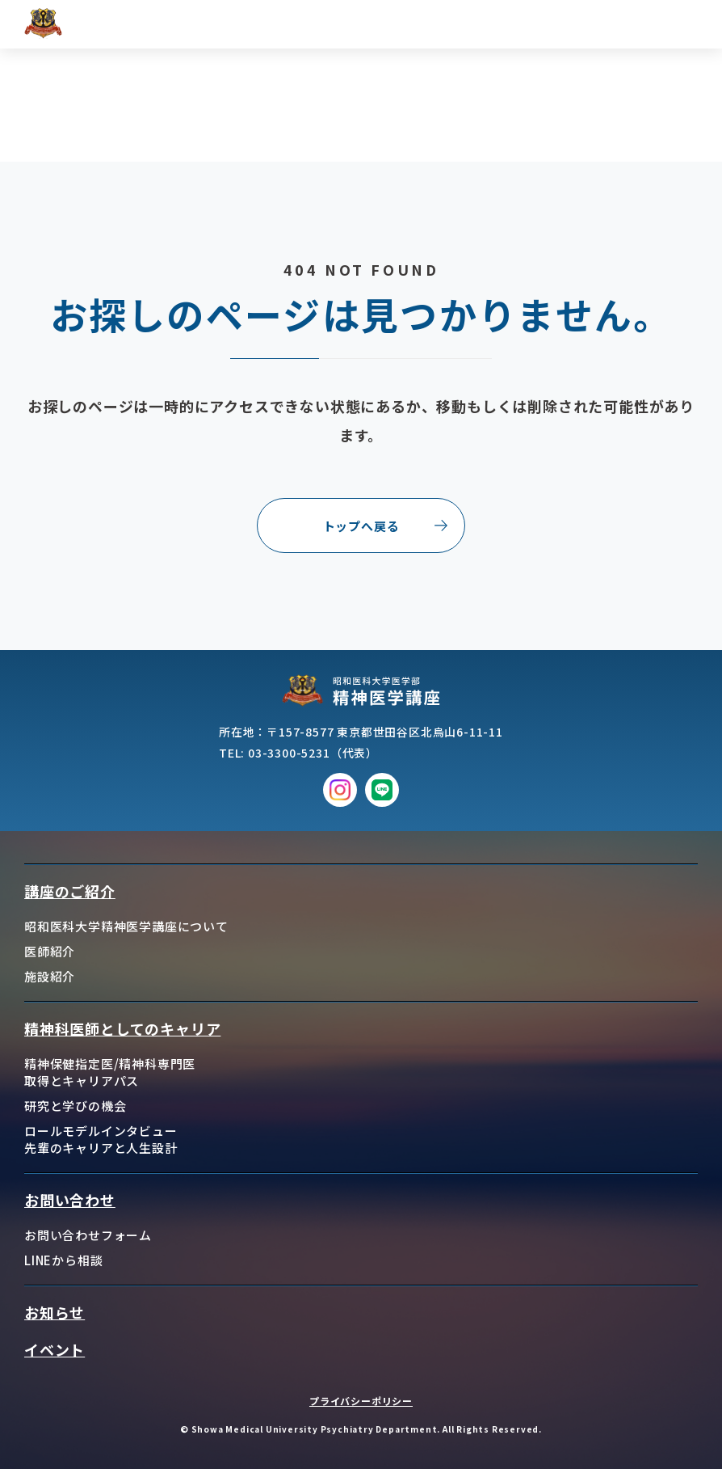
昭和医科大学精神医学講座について (126, 926)
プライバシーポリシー (361, 1401)
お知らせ (54, 1312)
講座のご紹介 (69, 890)
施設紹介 (49, 976)
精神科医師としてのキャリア (122, 1028)
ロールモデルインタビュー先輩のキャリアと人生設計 (101, 1139)
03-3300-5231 (289, 753)
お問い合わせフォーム (88, 1234)
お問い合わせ (69, 1199)
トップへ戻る (361, 525)
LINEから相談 (63, 1260)
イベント (54, 1349)
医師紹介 (49, 951)
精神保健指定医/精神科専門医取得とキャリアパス (109, 1072)
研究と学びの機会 (75, 1105)
